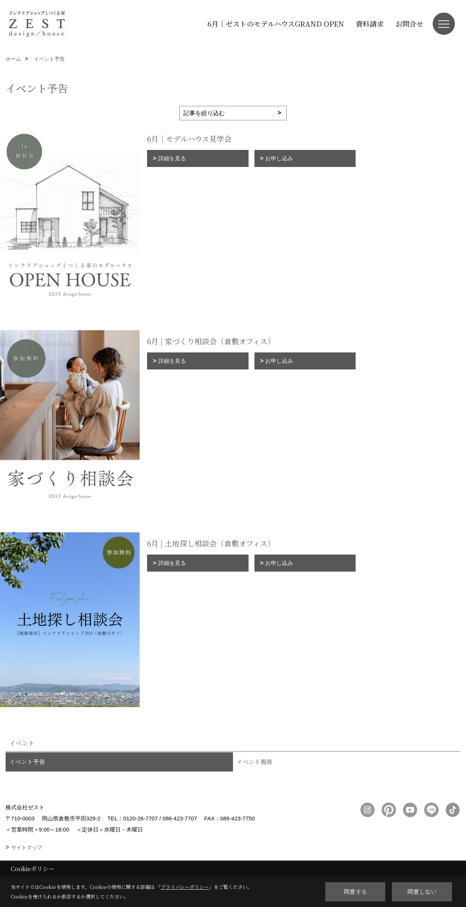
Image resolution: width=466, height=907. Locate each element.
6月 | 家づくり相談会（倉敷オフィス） (211, 341)
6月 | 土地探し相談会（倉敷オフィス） (211, 543)
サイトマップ (26, 847)
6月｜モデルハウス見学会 (189, 138)
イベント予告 (27, 761)
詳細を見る (172, 158)
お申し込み (279, 158)
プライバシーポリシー (185, 886)
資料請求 (370, 24)
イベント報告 (254, 761)
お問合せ (409, 24)
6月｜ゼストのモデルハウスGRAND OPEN (275, 24)
